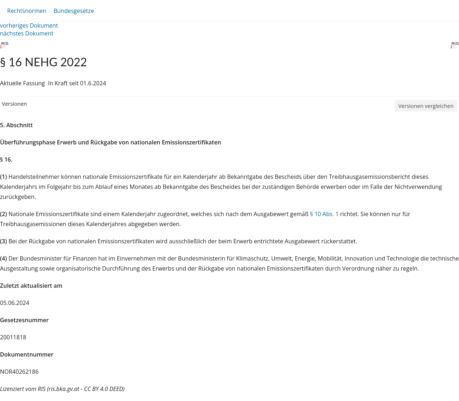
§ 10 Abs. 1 (324, 214)
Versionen (14, 103)
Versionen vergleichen (426, 105)
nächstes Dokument (26, 33)
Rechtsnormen (26, 11)
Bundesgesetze (73, 11)
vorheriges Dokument (29, 25)
